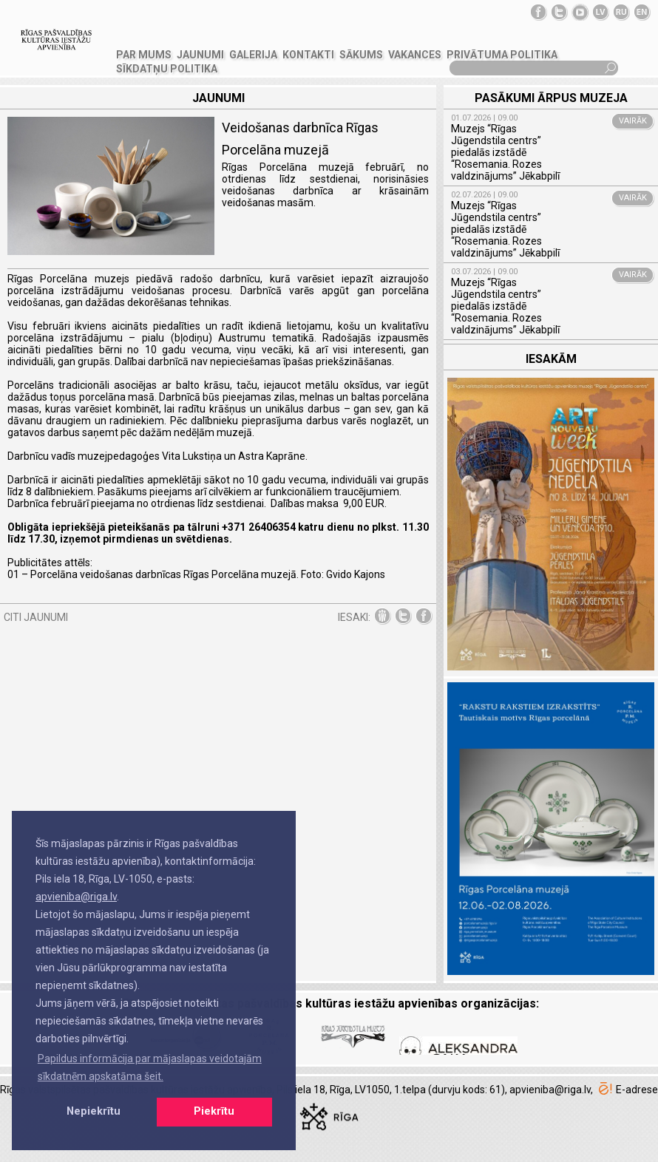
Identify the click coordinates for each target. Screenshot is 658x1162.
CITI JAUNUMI (36, 617)
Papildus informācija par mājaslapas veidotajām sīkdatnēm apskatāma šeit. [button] (150, 1067)
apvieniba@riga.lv (76, 897)
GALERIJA (253, 55)
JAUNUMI (200, 55)
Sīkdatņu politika (166, 69)
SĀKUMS (361, 55)
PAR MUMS (144, 55)
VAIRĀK (633, 121)
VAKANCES (414, 55)
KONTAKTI (308, 55)
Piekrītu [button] (214, 1111)
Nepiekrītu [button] (94, 1111)
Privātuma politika (502, 55)
